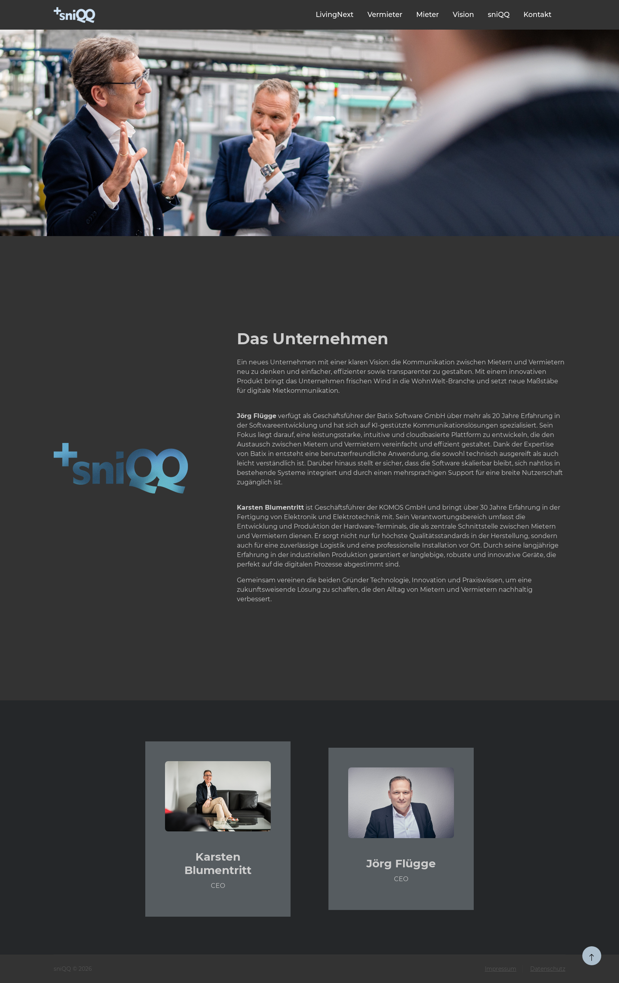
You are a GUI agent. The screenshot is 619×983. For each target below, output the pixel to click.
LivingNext (335, 14)
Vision (463, 14)
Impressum (500, 968)
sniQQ (499, 14)
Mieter (427, 14)
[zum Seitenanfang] (591, 955)
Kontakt (537, 14)
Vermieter (385, 14)
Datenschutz (547, 968)
